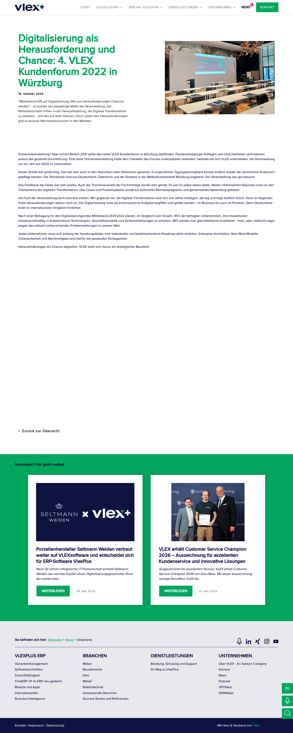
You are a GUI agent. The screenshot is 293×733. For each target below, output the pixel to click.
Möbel (87, 664)
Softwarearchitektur (29, 669)
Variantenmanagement (31, 664)
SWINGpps (226, 693)
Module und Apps (27, 687)
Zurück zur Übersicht (39, 431)
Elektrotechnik (93, 687)
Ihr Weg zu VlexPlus (165, 669)
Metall (87, 681)
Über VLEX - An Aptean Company (243, 664)
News (222, 675)
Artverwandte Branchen (100, 693)
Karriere (224, 669)
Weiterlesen (53, 591)
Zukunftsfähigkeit (27, 675)
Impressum (36, 725)
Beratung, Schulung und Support (174, 664)
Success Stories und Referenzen (106, 699)
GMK (256, 725)
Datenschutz (55, 725)
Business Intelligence (30, 699)
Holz (86, 675)
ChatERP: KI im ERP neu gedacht (38, 681)
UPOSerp (225, 687)
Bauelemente (92, 669)
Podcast (224, 681)
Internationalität (26, 693)
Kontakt (20, 725)
